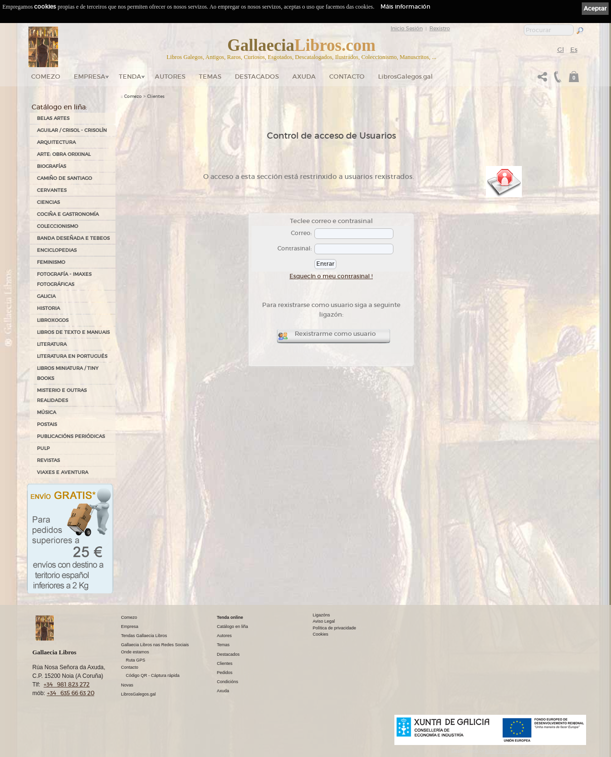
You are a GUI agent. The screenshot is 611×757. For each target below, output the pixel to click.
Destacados (228, 654)
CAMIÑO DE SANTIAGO (64, 178)
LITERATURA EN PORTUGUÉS (72, 356)
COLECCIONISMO (57, 226)
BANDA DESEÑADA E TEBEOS (73, 238)
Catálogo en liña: (59, 107)
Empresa (89, 76)
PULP (43, 448)
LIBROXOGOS (53, 320)
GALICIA (46, 296)
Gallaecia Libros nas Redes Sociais (155, 644)
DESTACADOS (257, 76)
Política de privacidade (335, 628)
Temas (210, 76)
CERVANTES (52, 190)
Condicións (228, 681)
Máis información (405, 6)
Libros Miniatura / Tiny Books (67, 373)
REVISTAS (48, 460)
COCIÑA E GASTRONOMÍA (68, 214)
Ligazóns (321, 615)
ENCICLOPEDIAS (57, 250)
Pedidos (225, 672)
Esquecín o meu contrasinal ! (331, 276)
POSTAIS (47, 424)
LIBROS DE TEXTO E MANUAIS (73, 332)
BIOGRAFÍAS (51, 166)
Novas (127, 685)
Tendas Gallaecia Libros (144, 635)
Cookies (321, 634)
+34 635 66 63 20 (70, 693)
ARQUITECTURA (56, 142)
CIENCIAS (48, 202)
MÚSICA (46, 412)
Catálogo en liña (232, 626)
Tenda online (230, 617)
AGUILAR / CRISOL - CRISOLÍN (72, 130)
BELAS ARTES (53, 118)
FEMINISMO (51, 262)
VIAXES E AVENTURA (62, 472)
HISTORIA (48, 308)
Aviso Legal (324, 621)
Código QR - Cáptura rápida (153, 675)
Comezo (45, 76)
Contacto (347, 76)
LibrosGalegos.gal (405, 76)
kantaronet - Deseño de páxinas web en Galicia (535, 751)
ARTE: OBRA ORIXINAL (64, 154)
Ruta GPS (136, 660)
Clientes (155, 96)
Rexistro (439, 28)
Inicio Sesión (407, 28)
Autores (170, 76)
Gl (560, 50)
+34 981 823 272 (67, 684)
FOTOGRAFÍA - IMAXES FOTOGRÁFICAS (64, 279)
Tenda (130, 76)
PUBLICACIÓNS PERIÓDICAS (71, 436)
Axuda (304, 76)
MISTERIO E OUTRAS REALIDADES (62, 395)
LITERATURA (52, 344)
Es (573, 50)
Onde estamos (135, 652)
